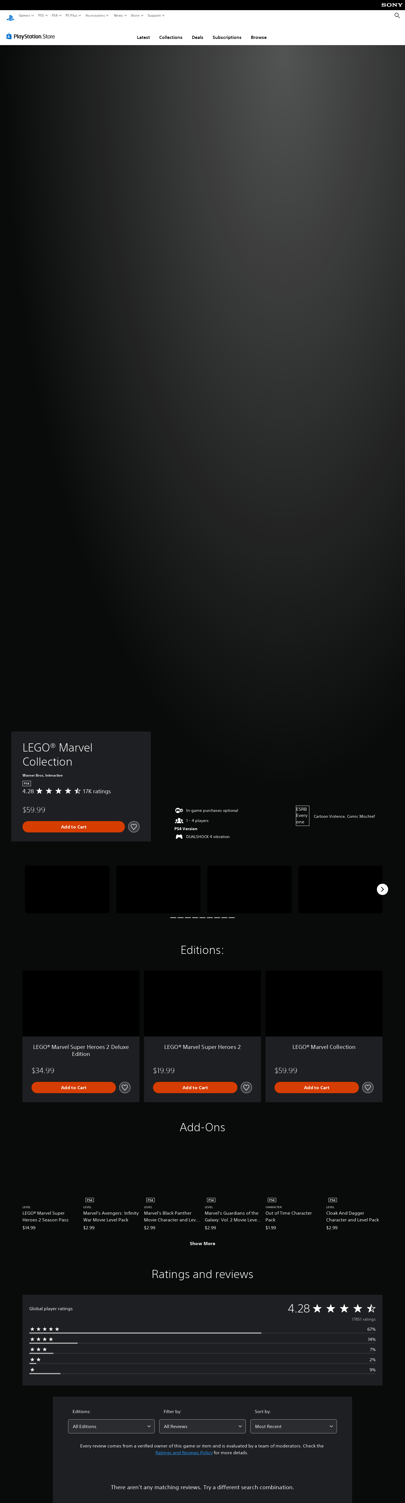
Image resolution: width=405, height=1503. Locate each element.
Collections (171, 32)
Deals (197, 32)
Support (154, 15)
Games (24, 15)
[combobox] (111, 1421)
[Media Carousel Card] (67, 884)
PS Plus (71, 15)
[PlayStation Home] (10, 15)
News (118, 15)
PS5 (41, 15)
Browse (259, 32)
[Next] (382, 884)
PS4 (55, 15)
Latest (143, 32)
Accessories (95, 15)
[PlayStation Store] (32, 30)
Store (135, 15)
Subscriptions (227, 32)
